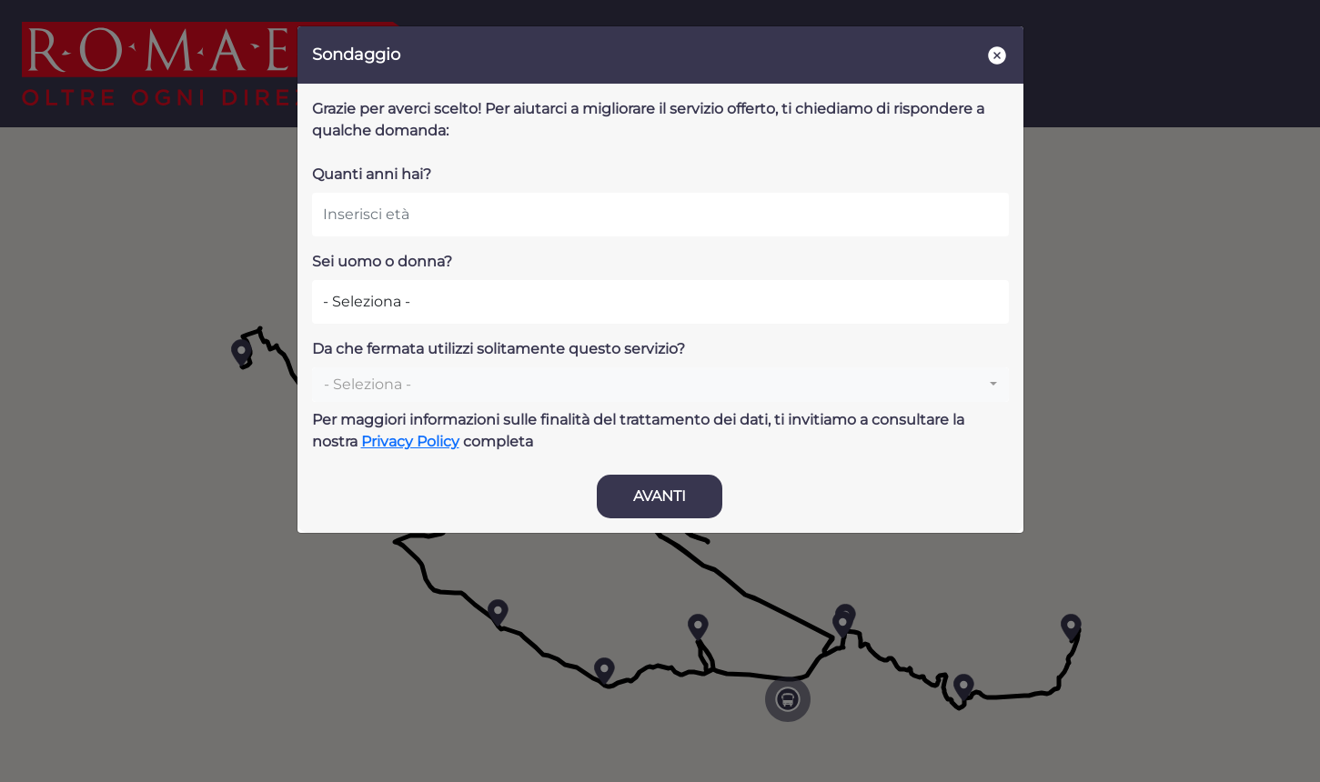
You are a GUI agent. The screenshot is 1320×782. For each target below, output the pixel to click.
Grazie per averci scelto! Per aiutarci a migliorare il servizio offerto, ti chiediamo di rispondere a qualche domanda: (648, 119)
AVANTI (659, 496)
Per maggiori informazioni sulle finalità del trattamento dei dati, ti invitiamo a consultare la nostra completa (638, 430)
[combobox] (660, 384)
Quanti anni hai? (371, 174)
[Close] (997, 55)
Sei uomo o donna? (382, 261)
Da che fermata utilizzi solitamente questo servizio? (498, 348)
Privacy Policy (410, 441)
